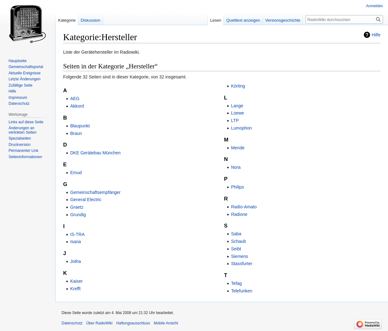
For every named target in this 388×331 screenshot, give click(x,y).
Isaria (75, 241)
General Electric (85, 199)
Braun (76, 133)
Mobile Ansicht (166, 323)
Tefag (236, 283)
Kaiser (76, 281)
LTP (235, 120)
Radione (239, 214)
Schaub (238, 241)
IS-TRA (77, 234)
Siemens (239, 256)
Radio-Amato (244, 206)
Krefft (75, 288)
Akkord (77, 106)
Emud (76, 172)
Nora (235, 167)
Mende (237, 147)
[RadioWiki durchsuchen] (344, 19)
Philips (237, 187)
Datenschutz (72, 323)
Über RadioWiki (99, 323)
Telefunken (241, 290)
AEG (74, 98)
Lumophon (241, 128)
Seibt (236, 248)
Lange (237, 105)
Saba (236, 233)
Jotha (75, 261)
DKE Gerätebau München (95, 152)
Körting (238, 85)
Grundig (78, 214)
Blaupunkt (80, 125)
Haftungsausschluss (133, 323)
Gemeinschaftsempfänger (95, 192)
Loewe (237, 112)
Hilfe (376, 34)
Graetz (76, 207)
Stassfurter (241, 263)
